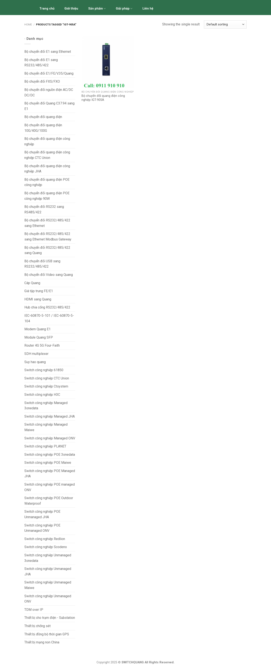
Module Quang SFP (38, 337)
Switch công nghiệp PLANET (45, 446)
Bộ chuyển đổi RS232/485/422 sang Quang (47, 250)
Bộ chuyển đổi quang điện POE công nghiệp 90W (46, 196)
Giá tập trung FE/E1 (38, 291)
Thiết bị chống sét (37, 626)
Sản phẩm (97, 9)
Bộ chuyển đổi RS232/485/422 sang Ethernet (47, 223)
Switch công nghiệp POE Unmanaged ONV (42, 528)
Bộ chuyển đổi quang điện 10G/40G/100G (43, 128)
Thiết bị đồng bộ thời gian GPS (46, 634)
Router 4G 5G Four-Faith (42, 345)
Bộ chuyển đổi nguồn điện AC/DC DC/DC (48, 92)
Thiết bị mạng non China (41, 642)
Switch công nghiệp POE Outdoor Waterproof (48, 501)
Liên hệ (147, 8)
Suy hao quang (35, 362)
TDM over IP (33, 610)
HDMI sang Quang (37, 299)
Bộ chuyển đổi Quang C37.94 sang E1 (49, 106)
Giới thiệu (71, 8)
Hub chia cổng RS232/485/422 (47, 307)
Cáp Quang (32, 283)
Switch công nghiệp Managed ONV (49, 438)
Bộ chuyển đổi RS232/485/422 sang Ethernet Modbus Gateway (47, 236)
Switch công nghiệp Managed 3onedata (46, 405)
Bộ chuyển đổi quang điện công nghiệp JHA (47, 169)
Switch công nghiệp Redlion (44, 539)
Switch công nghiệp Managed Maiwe (46, 427)
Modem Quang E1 (37, 329)
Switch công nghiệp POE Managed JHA (49, 473)
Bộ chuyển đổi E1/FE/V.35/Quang (48, 73)
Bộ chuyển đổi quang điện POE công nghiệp (46, 182)
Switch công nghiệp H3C (42, 395)
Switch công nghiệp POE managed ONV (49, 487)
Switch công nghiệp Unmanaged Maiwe (47, 585)
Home (28, 24)
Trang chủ (46, 8)
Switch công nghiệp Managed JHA (49, 416)
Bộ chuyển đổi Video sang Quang (48, 275)
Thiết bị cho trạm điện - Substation (49, 618)
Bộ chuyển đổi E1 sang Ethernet (47, 52)
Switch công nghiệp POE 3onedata (49, 455)
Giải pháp (124, 9)
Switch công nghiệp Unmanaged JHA (47, 571)
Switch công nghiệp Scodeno (45, 547)
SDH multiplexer (36, 354)
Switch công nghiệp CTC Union (46, 378)
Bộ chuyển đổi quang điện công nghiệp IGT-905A (103, 98)
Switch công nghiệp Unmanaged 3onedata (47, 558)
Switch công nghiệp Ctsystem (46, 386)
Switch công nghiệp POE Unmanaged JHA (42, 514)
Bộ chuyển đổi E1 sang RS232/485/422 (41, 62)
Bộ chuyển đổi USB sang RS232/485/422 (42, 264)
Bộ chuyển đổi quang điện (43, 117)
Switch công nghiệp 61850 (43, 370)
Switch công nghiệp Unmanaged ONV (47, 599)
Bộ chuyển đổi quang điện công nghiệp (47, 141)
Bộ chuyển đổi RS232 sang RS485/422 (44, 209)
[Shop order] (225, 24)
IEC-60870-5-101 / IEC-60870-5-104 (49, 318)
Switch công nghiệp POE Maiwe (47, 463)
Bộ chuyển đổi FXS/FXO (42, 81)
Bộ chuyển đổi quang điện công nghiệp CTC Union (47, 155)
